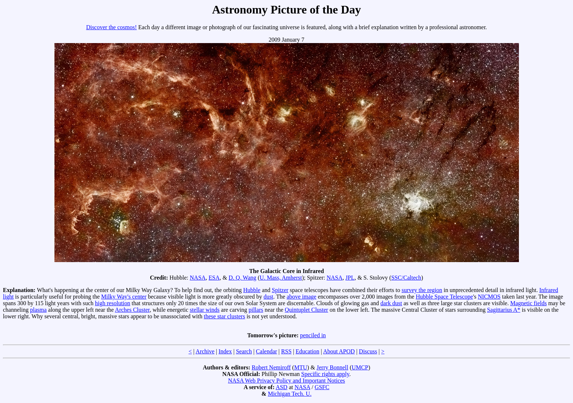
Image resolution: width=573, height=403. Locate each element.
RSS (286, 351)
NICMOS (489, 296)
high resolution (112, 303)
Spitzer (280, 290)
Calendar (266, 351)
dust (268, 296)
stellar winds (204, 310)
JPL (349, 278)
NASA (198, 278)
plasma (38, 310)
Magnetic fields (528, 303)
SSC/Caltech (406, 278)
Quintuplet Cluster (306, 310)
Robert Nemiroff (271, 367)
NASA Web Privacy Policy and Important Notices (286, 380)
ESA (214, 278)
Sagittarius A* (503, 310)
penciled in (313, 335)
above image (301, 296)
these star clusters (224, 316)
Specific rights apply (325, 374)
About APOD (339, 351)
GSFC (322, 387)
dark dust (391, 303)
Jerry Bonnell (332, 367)
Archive (205, 351)
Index (225, 351)
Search (244, 351)
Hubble (252, 290)
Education (307, 351)
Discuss (368, 351)
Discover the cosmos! (111, 27)
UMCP (360, 367)
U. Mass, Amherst (281, 278)
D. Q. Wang (243, 278)
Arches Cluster (132, 310)
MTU (300, 367)
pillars (255, 310)
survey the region (422, 290)
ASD (281, 387)
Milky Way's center (124, 296)
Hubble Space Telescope (444, 296)
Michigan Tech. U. (289, 394)
